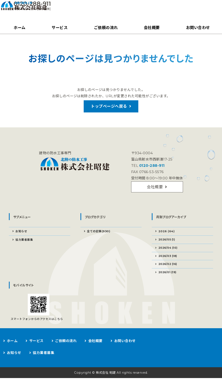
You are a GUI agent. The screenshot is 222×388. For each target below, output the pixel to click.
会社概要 (151, 27)
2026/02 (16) (169, 272)
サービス (59, 27)
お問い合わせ (197, 27)
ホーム (19, 27)
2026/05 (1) (168, 246)
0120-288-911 (151, 169)
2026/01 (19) (169, 281)
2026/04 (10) (169, 255)
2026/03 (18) (169, 263)
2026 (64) (167, 237)
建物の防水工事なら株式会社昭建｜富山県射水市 (36, 12)
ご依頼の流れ (105, 27)
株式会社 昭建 (105, 382)
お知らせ (22, 237)
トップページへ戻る (109, 108)
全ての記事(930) (99, 237)
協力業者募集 (25, 246)
